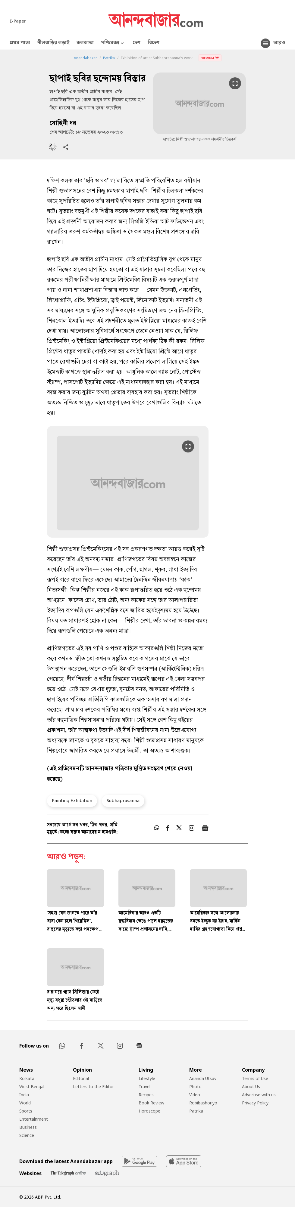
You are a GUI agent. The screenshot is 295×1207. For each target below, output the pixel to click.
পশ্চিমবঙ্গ (113, 43)
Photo (195, 1086)
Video (194, 1094)
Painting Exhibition (72, 800)
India (24, 1094)
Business (28, 1127)
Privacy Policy (255, 1103)
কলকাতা (85, 43)
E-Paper (18, 21)
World (25, 1103)
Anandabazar (85, 58)
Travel (144, 1086)
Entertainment (33, 1119)
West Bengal (31, 1086)
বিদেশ (153, 43)
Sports (25, 1111)
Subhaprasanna (123, 800)
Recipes (146, 1094)
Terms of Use (255, 1078)
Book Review (151, 1103)
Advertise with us (259, 1094)
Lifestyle (147, 1078)
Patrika (109, 58)
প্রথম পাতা (20, 43)
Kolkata (26, 1078)
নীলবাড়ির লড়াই (53, 43)
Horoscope (149, 1111)
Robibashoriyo (203, 1103)
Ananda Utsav (202, 1078)
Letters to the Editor (93, 1086)
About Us (251, 1086)
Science (26, 1135)
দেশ (136, 43)
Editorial (81, 1078)
